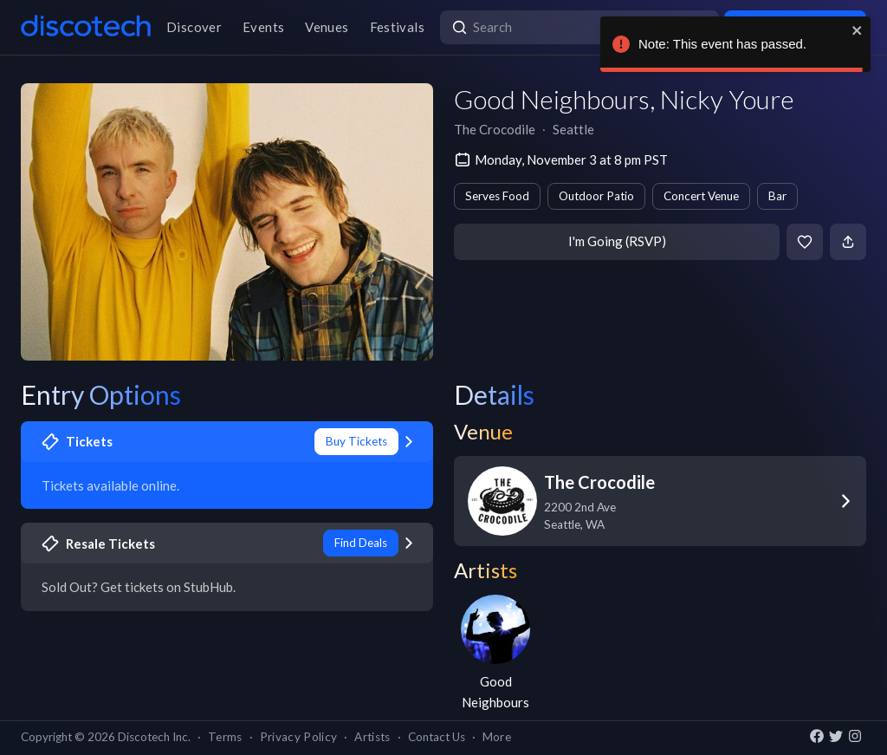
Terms (225, 737)
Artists (372, 737)
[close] (857, 30)
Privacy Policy (299, 737)
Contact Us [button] (436, 737)
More (496, 737)
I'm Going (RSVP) (617, 241)
